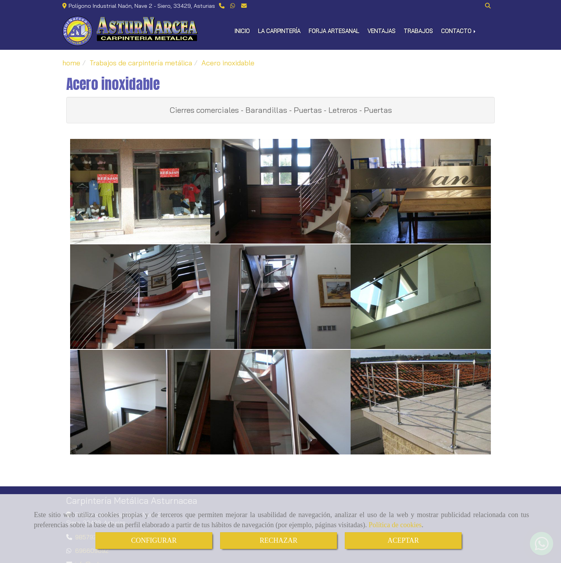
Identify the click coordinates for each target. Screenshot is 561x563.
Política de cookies (395, 525)
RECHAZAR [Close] (278, 540)
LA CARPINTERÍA (279, 31)
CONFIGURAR (153, 540)
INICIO (242, 31)
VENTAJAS (381, 31)
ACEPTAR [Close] (403, 540)
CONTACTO (459, 31)
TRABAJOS (418, 31)
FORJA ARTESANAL (334, 31)
